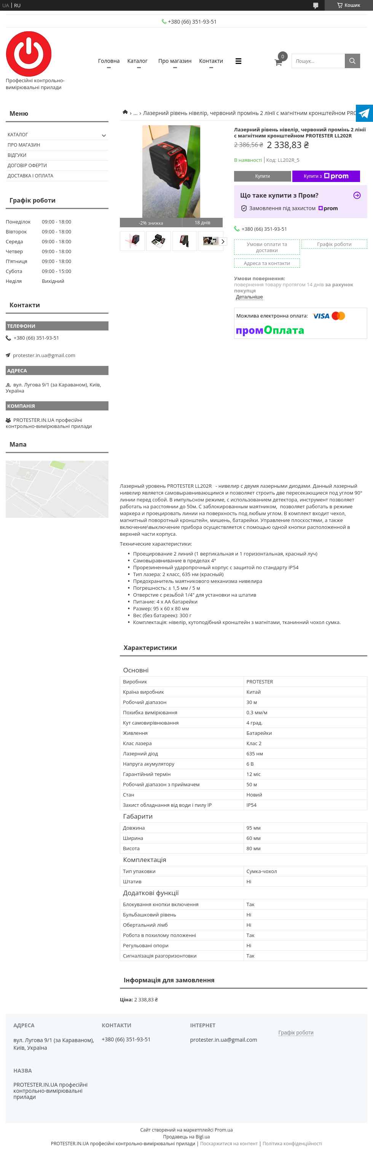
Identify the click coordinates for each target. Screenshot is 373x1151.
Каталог (138, 60)
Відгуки (17, 155)
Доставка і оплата (30, 175)
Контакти (211, 60)
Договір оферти (27, 165)
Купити (262, 176)
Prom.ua (224, 1130)
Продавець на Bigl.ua (186, 1136)
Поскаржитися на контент (229, 1143)
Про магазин (174, 60)
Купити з (326, 176)
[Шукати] (352, 61)
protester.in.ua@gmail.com (44, 355)
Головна (109, 60)
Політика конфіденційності (292, 1143)
